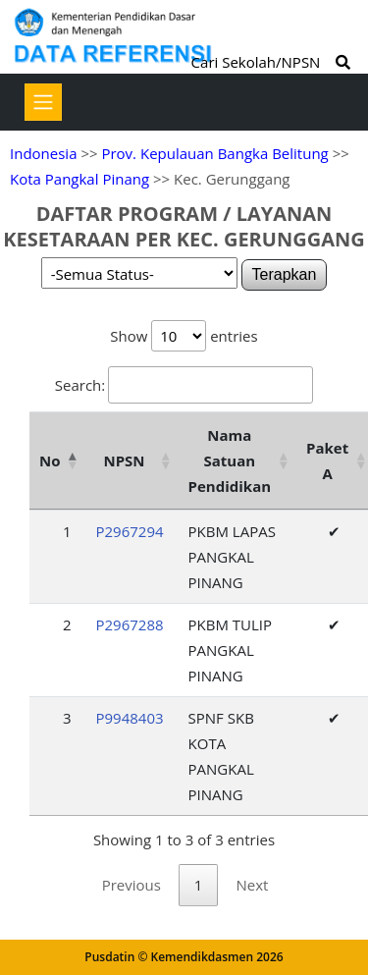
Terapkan (284, 274)
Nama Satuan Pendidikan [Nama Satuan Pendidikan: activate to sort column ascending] (230, 460)
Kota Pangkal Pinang (79, 179)
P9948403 (129, 718)
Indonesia (43, 153)
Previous (131, 884)
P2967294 (129, 531)
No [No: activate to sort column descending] (49, 460)
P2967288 (129, 624)
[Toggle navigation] (43, 102)
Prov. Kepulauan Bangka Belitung (214, 153)
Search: (184, 385)
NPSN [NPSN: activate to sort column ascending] (123, 460)
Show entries (183, 336)
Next (252, 884)
